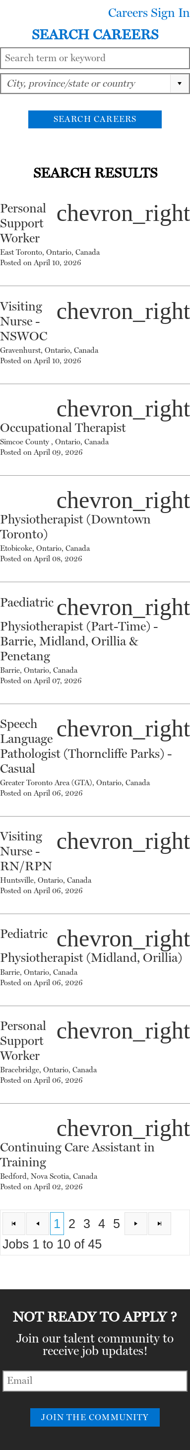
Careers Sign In (149, 12)
